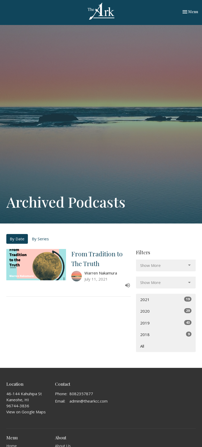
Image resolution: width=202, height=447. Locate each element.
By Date (17, 238)
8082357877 (81, 393)
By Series (40, 238)
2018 (165, 334)
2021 (165, 299)
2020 (165, 311)
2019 (165, 323)
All (142, 346)
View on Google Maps (26, 411)
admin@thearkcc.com (88, 401)
